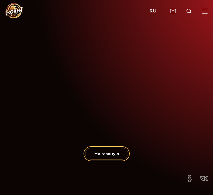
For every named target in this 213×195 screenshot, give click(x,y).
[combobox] (155, 11)
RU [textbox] (153, 11)
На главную (106, 154)
